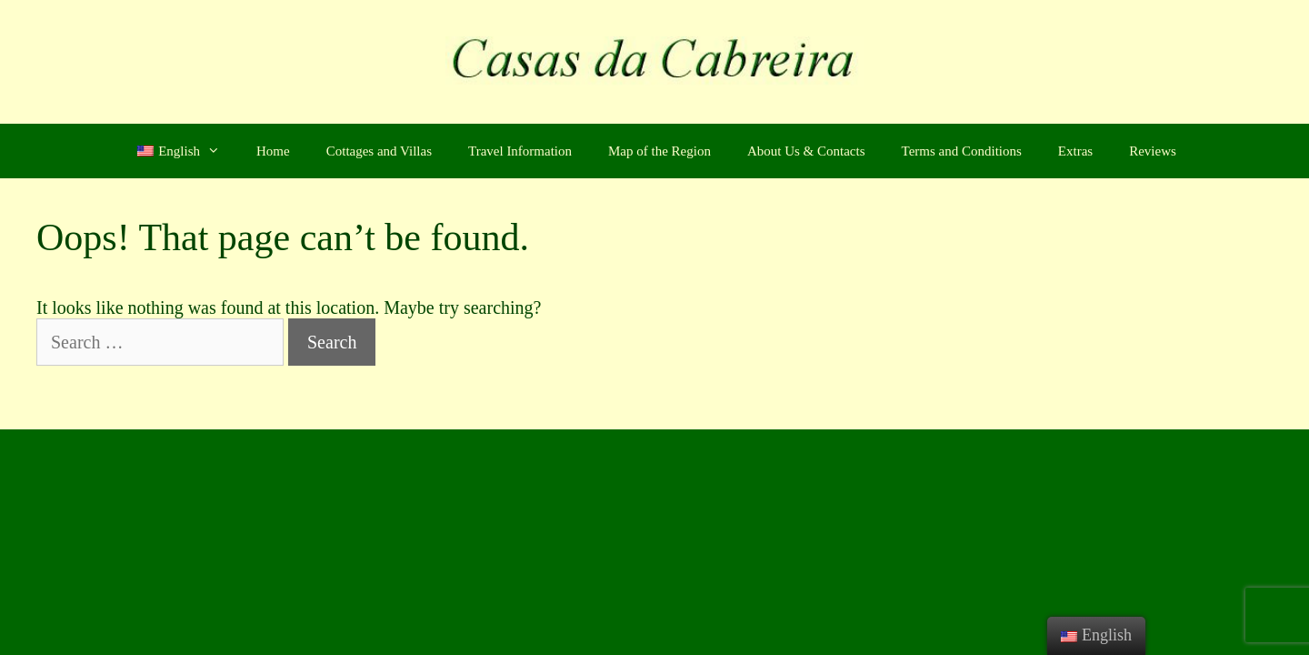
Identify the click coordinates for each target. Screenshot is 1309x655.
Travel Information (520, 151)
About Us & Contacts (806, 151)
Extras (1075, 151)
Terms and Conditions (962, 151)
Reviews (1152, 151)
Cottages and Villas (379, 151)
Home (273, 151)
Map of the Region (659, 151)
